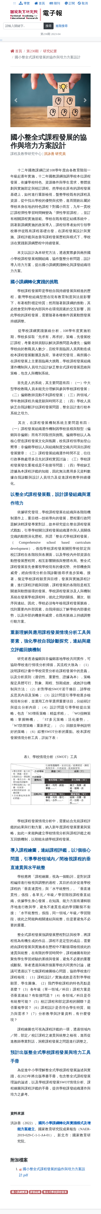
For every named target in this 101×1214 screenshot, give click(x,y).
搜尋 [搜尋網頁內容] (49, 26)
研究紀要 (50, 51)
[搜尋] (23, 26)
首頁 (39, 3)
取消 (83, 3)
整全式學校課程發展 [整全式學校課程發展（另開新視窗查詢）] (55, 1192)
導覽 (24, 3)
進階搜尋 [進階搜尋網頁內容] (61, 26)
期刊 (55, 3)
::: (14, 3)
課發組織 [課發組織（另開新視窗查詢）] (35, 1192)
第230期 (32, 51)
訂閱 (70, 3)
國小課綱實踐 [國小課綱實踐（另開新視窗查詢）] (19, 1192)
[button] (16, 100)
